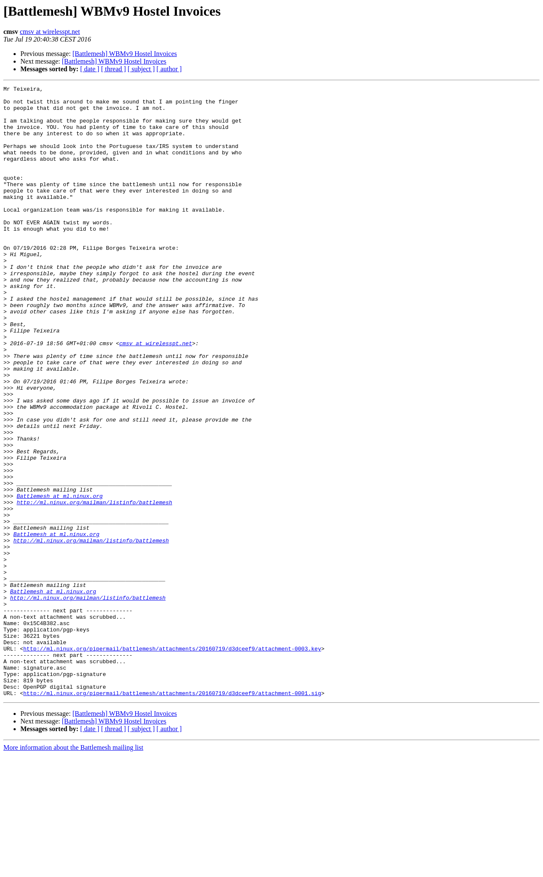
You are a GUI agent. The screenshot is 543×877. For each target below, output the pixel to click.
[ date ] (89, 69)
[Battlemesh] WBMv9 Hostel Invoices (125, 53)
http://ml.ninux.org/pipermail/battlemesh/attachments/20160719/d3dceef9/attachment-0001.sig (172, 815)
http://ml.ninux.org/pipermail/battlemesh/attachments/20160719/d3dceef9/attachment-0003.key (172, 761)
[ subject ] (141, 69)
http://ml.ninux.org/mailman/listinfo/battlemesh (94, 586)
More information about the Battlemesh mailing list (73, 869)
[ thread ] (113, 69)
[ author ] (169, 69)
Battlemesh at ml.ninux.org (60, 578)
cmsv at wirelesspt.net (50, 31)
